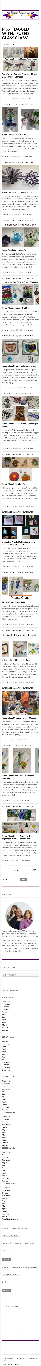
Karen (6, 99)
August (4, 1012)
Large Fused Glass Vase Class (15, 250)
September (6, 1009)
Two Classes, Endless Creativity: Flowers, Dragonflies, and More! (20, 75)
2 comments (27, 157)
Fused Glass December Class (14, 484)
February (5, 1027)
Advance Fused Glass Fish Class (16, 660)
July (3, 1014)
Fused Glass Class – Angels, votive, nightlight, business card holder (17, 837)
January (5, 1030)
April (4, 1022)
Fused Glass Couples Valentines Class (19, 366)
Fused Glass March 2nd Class (15, 134)
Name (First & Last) (9, 1235)
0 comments (26, 99)
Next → (34, 870)
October (5, 1007)
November (6, 1004)
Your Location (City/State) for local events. (18, 1243)
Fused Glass (12, 44)
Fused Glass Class (25, 105)
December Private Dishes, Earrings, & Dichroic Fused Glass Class (18, 543)
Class (4, 44)
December (6, 1070)
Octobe (5, 1122)
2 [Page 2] (17, 870)
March (4, 1025)
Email (4, 1251)
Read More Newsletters (10, 1219)
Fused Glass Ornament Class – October (19, 718)
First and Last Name (10, 1274)
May (4, 1020)
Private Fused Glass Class (13, 602)
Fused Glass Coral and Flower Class (18, 192)
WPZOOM (15, 1364)
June (3, 1017)
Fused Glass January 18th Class (16, 308)
